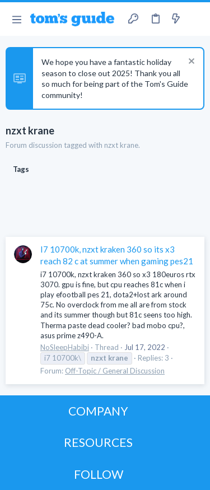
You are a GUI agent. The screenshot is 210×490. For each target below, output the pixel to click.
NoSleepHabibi (64, 347)
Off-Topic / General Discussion (115, 370)
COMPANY (98, 411)
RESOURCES (98, 442)
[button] (16, 19)
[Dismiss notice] (190, 62)
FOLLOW (98, 474)
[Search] (194, 19)
